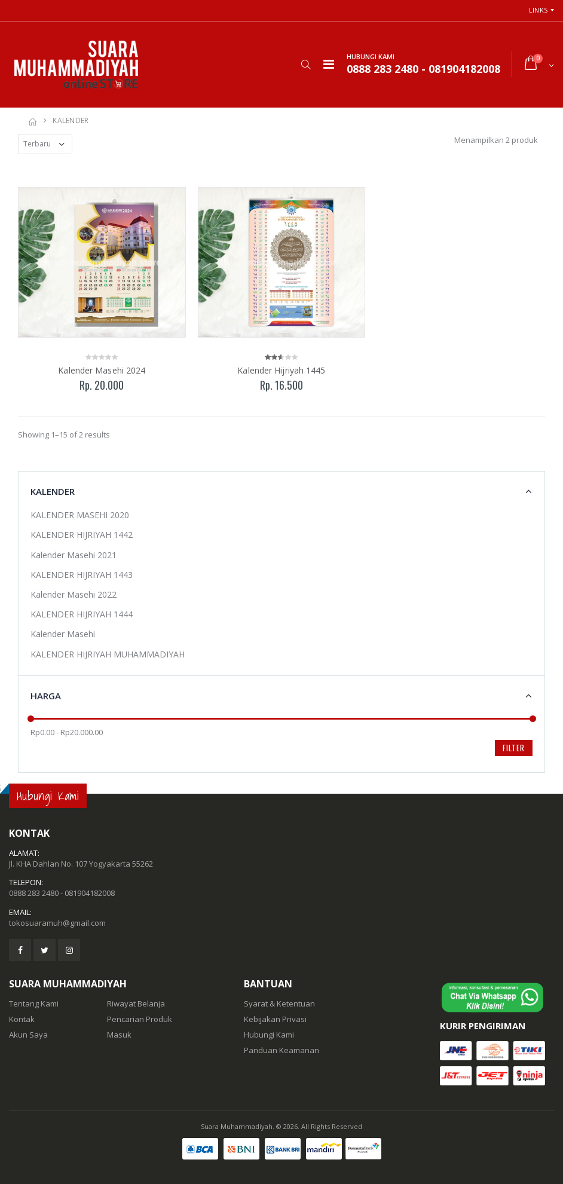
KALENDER (70, 120)
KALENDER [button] (52, 491)
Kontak (22, 1019)
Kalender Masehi (62, 634)
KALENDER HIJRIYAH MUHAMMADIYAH (107, 654)
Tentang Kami (34, 1003)
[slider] (30, 718)
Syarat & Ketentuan (279, 1003)
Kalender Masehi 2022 (73, 594)
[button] (305, 64)
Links (538, 9)
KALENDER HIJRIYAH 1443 (81, 574)
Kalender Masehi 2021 (73, 555)
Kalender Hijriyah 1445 (281, 370)
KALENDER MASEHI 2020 (79, 515)
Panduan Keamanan (281, 1050)
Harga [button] (45, 696)
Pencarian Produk (139, 1019)
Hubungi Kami (269, 1034)
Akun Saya (28, 1034)
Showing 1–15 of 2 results (64, 434)
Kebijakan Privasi (275, 1019)
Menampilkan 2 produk (496, 139)
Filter (514, 748)
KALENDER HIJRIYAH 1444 (81, 614)
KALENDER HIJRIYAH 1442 (81, 534)
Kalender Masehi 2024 (101, 370)
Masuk (119, 1034)
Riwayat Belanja (136, 1003)
